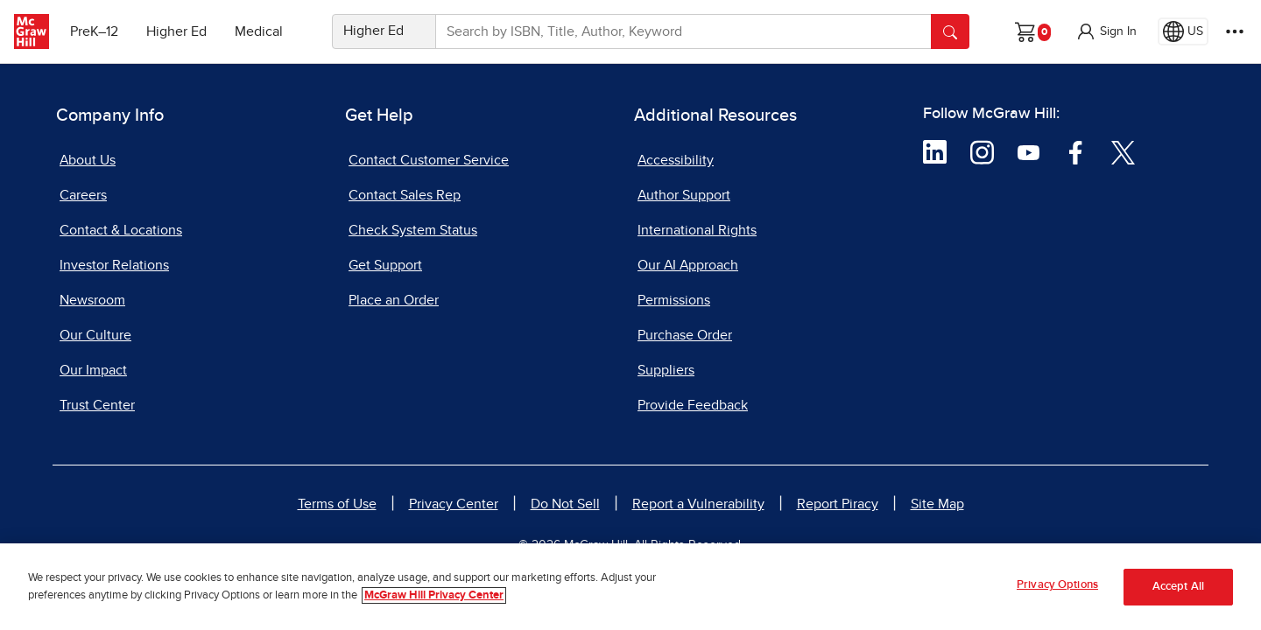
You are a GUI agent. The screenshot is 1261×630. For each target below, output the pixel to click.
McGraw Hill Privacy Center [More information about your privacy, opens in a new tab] (434, 595)
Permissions (674, 300)
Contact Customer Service (429, 160)
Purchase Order (685, 335)
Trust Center (97, 405)
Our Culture (95, 335)
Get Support (385, 265)
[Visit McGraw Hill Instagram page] (982, 151)
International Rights (697, 230)
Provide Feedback (693, 405)
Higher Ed (176, 31)
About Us (88, 160)
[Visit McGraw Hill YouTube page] (1028, 151)
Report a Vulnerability (698, 504)
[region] (630, 586)
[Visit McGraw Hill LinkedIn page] (935, 151)
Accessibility (676, 160)
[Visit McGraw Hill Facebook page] (1076, 151)
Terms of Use (337, 504)
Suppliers (666, 370)
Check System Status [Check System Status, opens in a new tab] (413, 230)
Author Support (684, 195)
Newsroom (92, 300)
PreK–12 (94, 31)
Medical (259, 31)
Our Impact (93, 370)
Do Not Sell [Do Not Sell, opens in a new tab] (565, 504)
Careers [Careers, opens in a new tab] (83, 195)
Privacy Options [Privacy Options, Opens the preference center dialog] (1057, 585)
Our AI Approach (688, 265)
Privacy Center (453, 504)
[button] (1106, 31)
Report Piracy (837, 504)
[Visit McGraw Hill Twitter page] (1123, 151)
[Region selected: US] (1183, 32)
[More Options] (1234, 31)
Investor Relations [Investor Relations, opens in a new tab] (114, 265)
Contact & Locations (121, 230)
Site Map (937, 504)
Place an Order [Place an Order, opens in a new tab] (394, 300)
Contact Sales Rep (405, 195)
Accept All (1178, 586)
